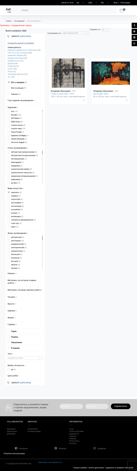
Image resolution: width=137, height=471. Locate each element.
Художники (11, 429)
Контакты (73, 443)
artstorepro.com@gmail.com (50, 462)
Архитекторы (12, 431)
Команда (72, 439)
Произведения (19, 21)
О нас (71, 429)
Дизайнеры (11, 434)
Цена (13, 376)
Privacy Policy (74, 441)
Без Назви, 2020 (100, 94)
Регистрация (125, 3)
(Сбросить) (25, 36)
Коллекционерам (34, 431)
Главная (8, 21)
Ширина (12, 311)
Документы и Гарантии (74, 435)
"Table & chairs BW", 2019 (62, 94)
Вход (115, 3)
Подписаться (120, 406)
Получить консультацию (14, 453)
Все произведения (34, 21)
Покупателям (33, 429)
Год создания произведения (21, 100)
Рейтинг (12, 273)
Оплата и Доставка (76, 431)
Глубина (12, 324)
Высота (12, 304)
